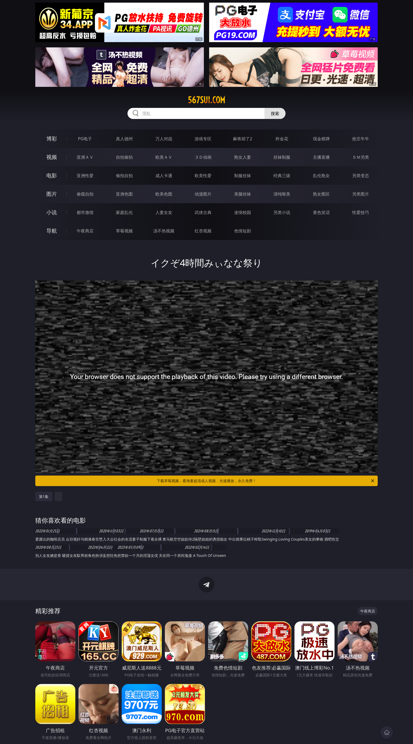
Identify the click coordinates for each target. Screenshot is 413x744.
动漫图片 (203, 194)
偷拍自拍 (124, 175)
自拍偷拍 (124, 157)
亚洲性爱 (85, 175)
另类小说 (281, 212)
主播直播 (321, 157)
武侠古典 (203, 212)
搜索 (275, 113)
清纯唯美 (281, 194)
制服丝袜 (242, 175)
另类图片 (360, 194)
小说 (51, 212)
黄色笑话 (321, 212)
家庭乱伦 (124, 212)
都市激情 (85, 212)
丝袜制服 (281, 157)
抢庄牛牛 (360, 139)
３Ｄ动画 (203, 157)
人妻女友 (163, 212)
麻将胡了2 (242, 139)
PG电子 (85, 139)
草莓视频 (124, 231)
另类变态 (360, 175)
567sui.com (206, 100)
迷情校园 (242, 212)
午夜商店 (85, 231)
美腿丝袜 (242, 194)
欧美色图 (163, 194)
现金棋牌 (321, 139)
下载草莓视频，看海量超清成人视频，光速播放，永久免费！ (266, 481)
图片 (51, 193)
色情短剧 (242, 231)
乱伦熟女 (321, 175)
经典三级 (281, 175)
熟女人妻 (242, 157)
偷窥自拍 (85, 194)
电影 (51, 175)
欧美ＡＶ (163, 157)
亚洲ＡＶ (85, 157)
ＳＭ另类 (360, 157)
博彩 (51, 138)
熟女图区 (321, 194)
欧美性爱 (203, 175)
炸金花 (282, 139)
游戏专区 (203, 139)
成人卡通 (163, 175)
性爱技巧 (360, 212)
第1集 (43, 496)
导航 (51, 230)
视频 (51, 157)
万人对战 (163, 139)
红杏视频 (203, 231)
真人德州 (124, 139)
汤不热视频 (163, 231)
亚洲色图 (124, 194)
